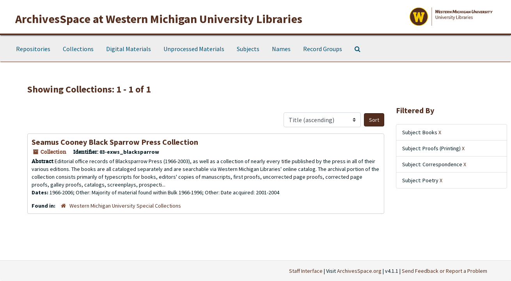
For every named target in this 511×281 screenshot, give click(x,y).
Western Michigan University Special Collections (125, 205)
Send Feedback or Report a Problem (444, 270)
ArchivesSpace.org (359, 270)
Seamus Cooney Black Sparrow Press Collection (115, 142)
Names (281, 49)
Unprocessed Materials (193, 49)
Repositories (33, 49)
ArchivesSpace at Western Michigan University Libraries (158, 18)
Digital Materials (128, 49)
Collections (78, 49)
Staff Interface (306, 270)
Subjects (248, 49)
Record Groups (322, 49)
